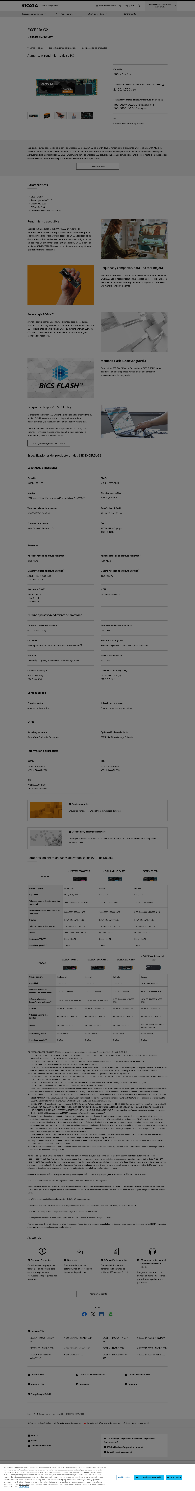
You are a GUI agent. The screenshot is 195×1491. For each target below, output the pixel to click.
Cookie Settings (124, 1477)
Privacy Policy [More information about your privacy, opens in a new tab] (24, 1487)
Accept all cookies (174, 1477)
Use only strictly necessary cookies (149, 1477)
